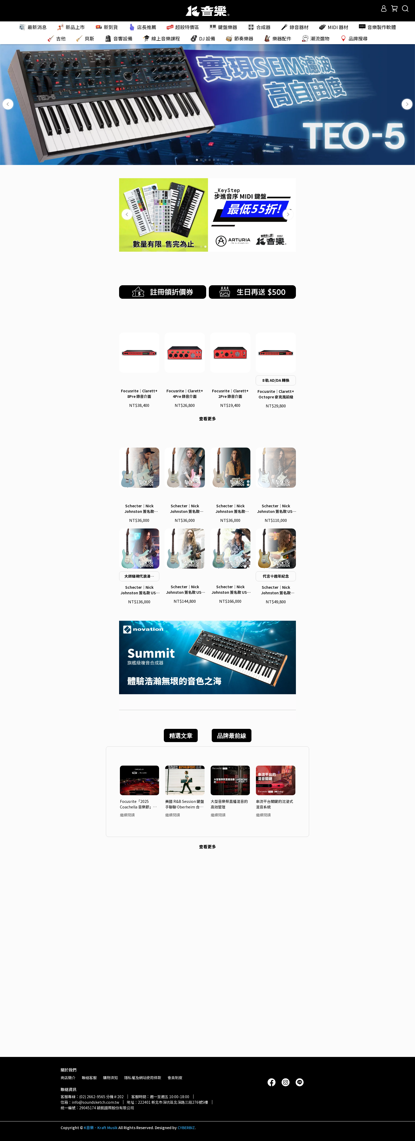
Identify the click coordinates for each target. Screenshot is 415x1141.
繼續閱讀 (127, 1008)
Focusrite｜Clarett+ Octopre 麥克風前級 (276, 532)
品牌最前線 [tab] (231, 929)
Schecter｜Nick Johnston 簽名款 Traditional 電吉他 (185, 702)
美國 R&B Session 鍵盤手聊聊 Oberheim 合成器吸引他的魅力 (184, 998)
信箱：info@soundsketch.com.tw (90, 1102)
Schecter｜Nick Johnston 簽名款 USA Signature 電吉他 (139, 784)
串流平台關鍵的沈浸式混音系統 (274, 998)
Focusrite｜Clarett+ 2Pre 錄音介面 (230, 531)
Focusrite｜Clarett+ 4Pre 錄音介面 (184, 531)
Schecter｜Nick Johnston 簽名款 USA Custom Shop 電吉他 (276, 702)
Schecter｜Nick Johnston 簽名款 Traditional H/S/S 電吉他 (230, 702)
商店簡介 (68, 1077)
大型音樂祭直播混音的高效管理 (229, 998)
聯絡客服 (89, 1077)
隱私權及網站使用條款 (142, 1077)
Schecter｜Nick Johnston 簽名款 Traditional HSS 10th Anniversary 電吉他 (276, 784)
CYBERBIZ (186, 1127)
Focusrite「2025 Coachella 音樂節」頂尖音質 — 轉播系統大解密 (139, 998)
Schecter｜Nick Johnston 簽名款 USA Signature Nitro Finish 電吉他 (185, 783)
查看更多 (207, 556)
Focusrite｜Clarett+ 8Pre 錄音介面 (139, 531)
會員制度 (175, 1077)
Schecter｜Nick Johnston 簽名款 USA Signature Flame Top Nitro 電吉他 (230, 783)
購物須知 (110, 1077)
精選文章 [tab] (180, 929)
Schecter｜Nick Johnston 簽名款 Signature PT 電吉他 (139, 702)
